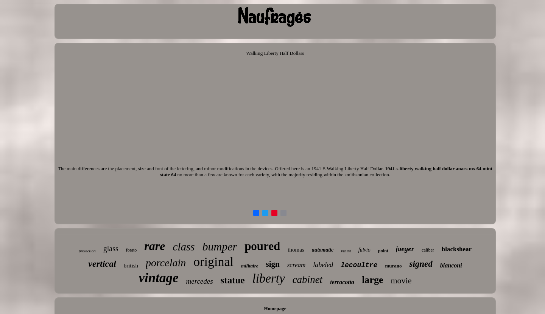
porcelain (166, 263)
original (213, 262)
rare (154, 246)
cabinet (307, 279)
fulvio (364, 250)
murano (393, 266)
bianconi (451, 265)
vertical (102, 264)
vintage (159, 277)
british (131, 266)
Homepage (275, 308)
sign (273, 264)
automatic (323, 250)
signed (420, 264)
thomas (296, 250)
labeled (323, 265)
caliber (428, 250)
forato (131, 250)
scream (296, 265)
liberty (268, 278)
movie (401, 280)
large (372, 279)
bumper (219, 246)
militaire (249, 266)
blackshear (457, 249)
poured (262, 246)
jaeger (405, 249)
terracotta (342, 282)
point (383, 251)
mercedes (199, 281)
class (184, 247)
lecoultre (359, 265)
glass (110, 248)
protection (87, 251)
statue (233, 280)
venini (346, 251)
